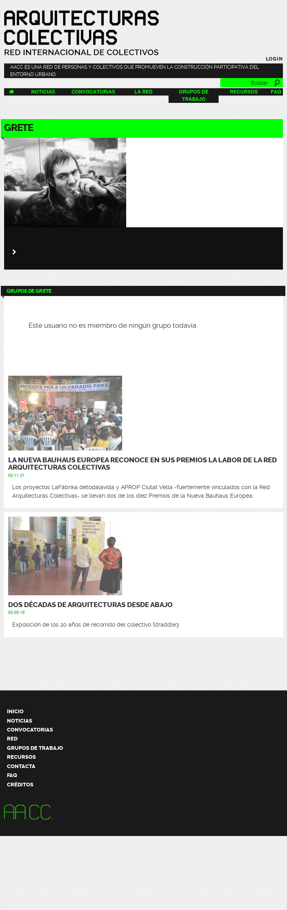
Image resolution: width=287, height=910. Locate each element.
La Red (143, 91)
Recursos (244, 91)
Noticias (43, 91)
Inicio (15, 711)
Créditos (20, 785)
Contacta (21, 766)
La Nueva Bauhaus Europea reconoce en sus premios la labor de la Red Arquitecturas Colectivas (142, 463)
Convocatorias (93, 91)
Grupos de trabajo (35, 748)
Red (12, 739)
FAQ (276, 91)
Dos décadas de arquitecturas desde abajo (90, 605)
